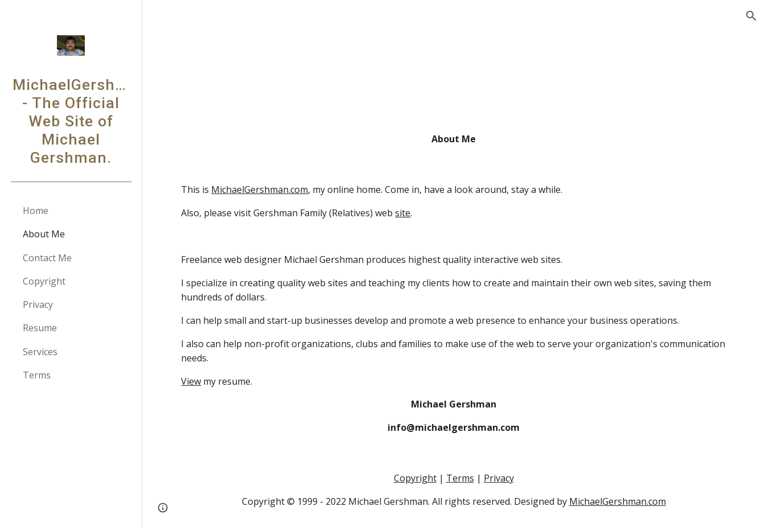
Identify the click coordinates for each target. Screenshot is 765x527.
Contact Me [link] (47, 258)
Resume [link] (40, 328)
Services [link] (40, 351)
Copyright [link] (44, 281)
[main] (453, 139)
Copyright (415, 478)
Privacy (499, 478)
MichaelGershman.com (259, 189)
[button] (751, 16)
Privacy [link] (38, 304)
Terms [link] (37, 375)
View (191, 381)
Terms (460, 478)
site (402, 213)
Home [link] (35, 210)
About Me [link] (44, 234)
